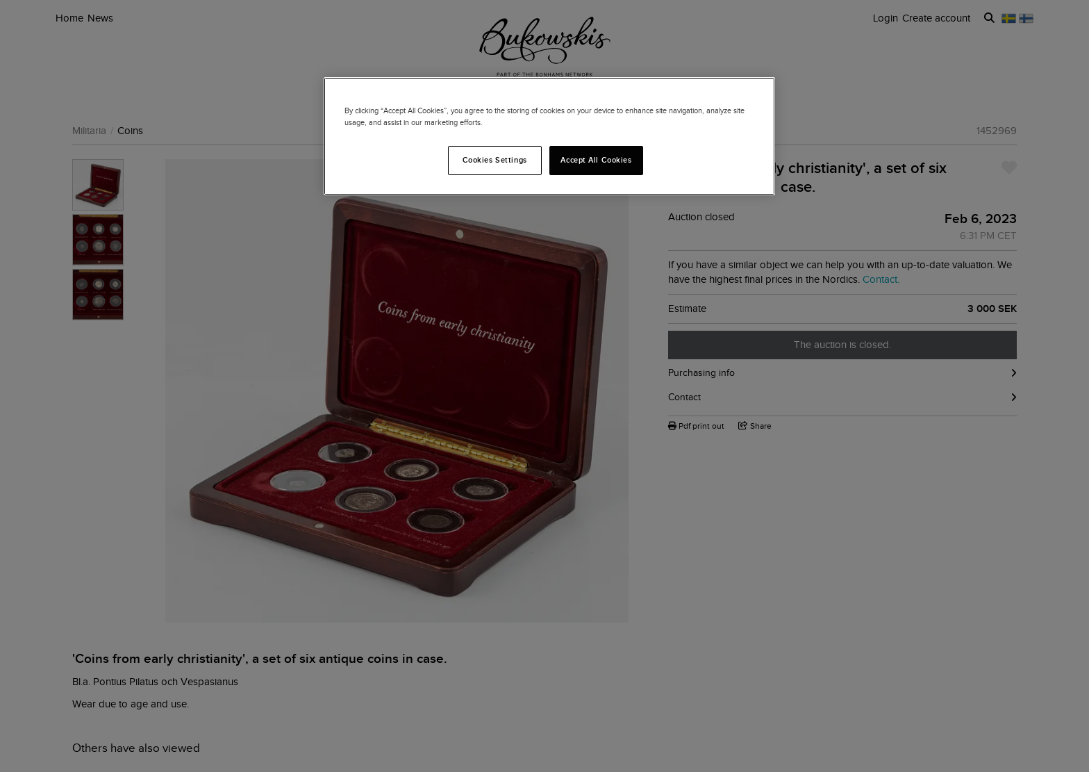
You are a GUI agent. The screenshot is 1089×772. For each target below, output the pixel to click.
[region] (549, 136)
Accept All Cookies (595, 160)
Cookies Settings (495, 160)
